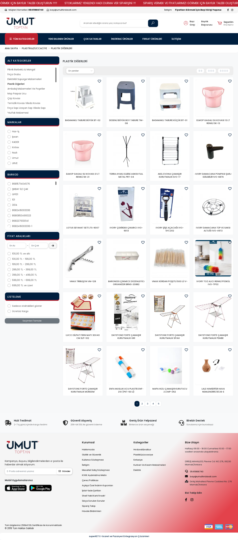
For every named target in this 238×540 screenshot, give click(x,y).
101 (13, 199)
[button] (225, 23)
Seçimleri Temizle (32, 320)
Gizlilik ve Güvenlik (91, 454)
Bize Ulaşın (192, 442)
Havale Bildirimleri (91, 511)
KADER (15, 142)
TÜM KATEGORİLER (22, 39)
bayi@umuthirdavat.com (201, 476)
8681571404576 (21, 183)
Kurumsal (88, 442)
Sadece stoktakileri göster (27, 306)
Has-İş (15, 131)
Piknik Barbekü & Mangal (21, 69)
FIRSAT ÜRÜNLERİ (152, 39)
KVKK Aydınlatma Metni (94, 475)
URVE (15, 163)
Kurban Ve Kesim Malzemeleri (149, 464)
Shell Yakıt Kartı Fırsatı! (93, 495)
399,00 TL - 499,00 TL (24, 274)
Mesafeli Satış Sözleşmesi (96, 470)
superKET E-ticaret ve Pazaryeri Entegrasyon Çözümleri (119, 536)
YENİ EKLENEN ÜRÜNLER (61, 39)
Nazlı (14, 152)
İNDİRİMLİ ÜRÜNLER (122, 39)
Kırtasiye (138, 459)
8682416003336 (21, 210)
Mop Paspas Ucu (16, 93)
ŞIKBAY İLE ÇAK (20, 189)
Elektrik (137, 470)
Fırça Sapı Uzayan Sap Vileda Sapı (26, 108)
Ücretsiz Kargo (20, 311)
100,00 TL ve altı (21, 253)
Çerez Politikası (90, 480)
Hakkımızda (88, 449)
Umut (15, 158)
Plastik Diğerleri (16, 84)
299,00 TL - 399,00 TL (24, 269)
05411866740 (194, 471)
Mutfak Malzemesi (17, 112)
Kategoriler (140, 442)
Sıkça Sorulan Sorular (93, 500)
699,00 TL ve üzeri (22, 285)
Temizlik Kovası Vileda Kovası (23, 103)
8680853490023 (21, 215)
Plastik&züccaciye (143, 454)
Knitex (15, 147)
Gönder (64, 471)
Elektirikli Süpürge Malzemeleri (24, 79)
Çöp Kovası (13, 98)
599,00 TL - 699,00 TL (24, 280)
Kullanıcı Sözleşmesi (93, 459)
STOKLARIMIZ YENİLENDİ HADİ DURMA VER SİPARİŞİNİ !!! (125, 3)
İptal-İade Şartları (91, 490)
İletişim (168, 9)
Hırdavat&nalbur (142, 449)
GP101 (15, 194)
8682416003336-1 (22, 226)
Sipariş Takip (89, 506)
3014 (14, 205)
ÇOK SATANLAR (92, 39)
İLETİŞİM (176, 39)
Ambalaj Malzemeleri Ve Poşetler (26, 88)
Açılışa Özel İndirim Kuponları (97, 485)
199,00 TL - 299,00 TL (24, 264)
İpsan (15, 136)
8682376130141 (20, 220)
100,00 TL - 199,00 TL (23, 259)
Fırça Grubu (14, 74)
